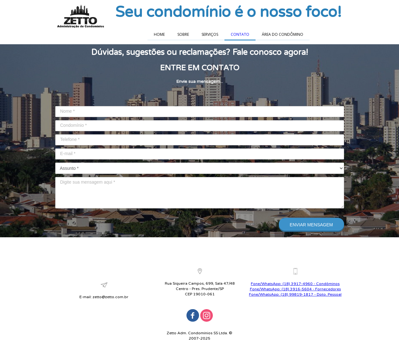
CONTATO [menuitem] (240, 34)
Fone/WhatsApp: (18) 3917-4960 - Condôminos (295, 284)
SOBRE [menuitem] (183, 34)
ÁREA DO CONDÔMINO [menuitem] (282, 34)
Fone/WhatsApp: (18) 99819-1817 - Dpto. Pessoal (295, 294)
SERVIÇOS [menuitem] (210, 34)
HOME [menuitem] (159, 34)
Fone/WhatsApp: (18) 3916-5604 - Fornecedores (295, 289)
